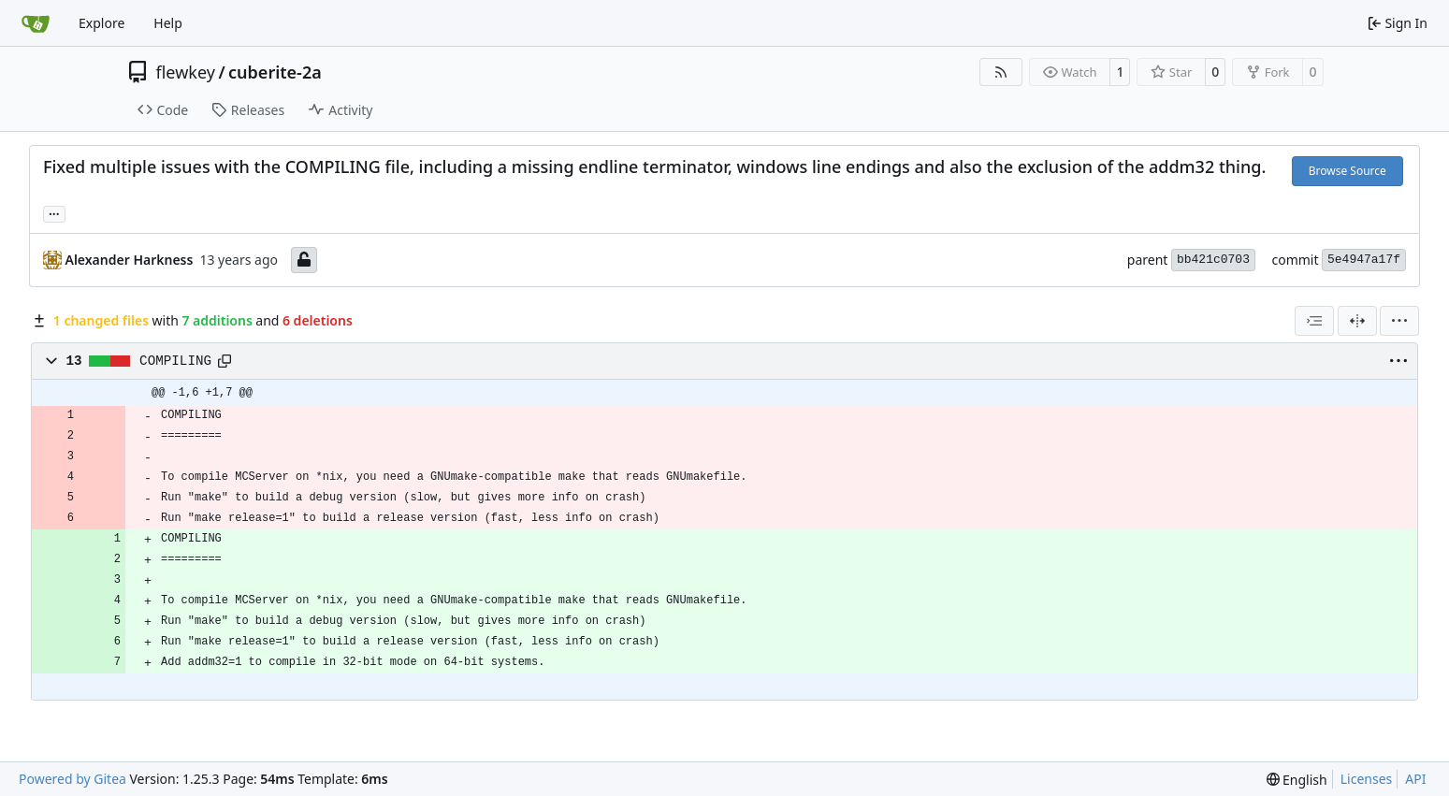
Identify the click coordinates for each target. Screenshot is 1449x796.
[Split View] (1357, 321)
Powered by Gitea (72, 779)
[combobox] (1314, 321)
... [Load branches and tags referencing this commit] (54, 212)
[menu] (1399, 321)
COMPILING (175, 361)
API (1415, 779)
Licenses (1366, 779)
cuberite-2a (275, 72)
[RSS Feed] (1000, 72)
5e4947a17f (1363, 260)
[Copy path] (224, 361)
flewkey (185, 72)
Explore (101, 23)
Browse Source (1347, 171)
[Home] (35, 23)
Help (167, 23)
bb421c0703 (1213, 260)
